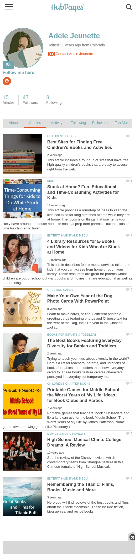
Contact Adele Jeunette (70, 54)
